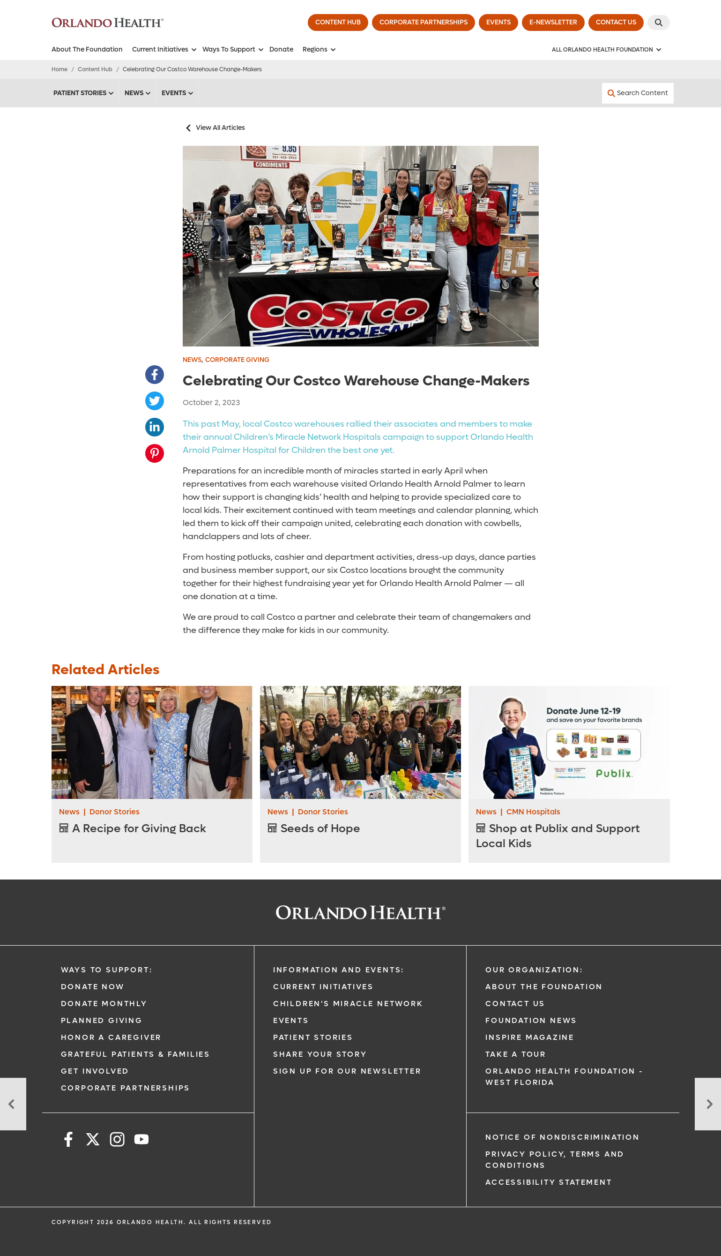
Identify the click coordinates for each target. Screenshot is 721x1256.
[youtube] (141, 1141)
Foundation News (531, 1020)
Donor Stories (114, 812)
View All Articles (214, 128)
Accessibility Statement (548, 1182)
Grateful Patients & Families (135, 1054)
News (138, 93)
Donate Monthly (104, 1003)
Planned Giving (102, 1020)
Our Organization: (534, 970)
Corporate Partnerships (126, 1088)
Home (59, 69)
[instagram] (117, 1141)
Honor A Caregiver (111, 1037)
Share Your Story (320, 1054)
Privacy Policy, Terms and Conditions (554, 1159)
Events (178, 93)
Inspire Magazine (529, 1037)
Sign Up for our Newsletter (347, 1071)
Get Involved (95, 1071)
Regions (320, 49)
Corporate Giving (237, 359)
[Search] (658, 22)
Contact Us (515, 1003)
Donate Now (93, 987)
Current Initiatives (165, 49)
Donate (281, 49)
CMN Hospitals (533, 812)
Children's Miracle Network (348, 1003)
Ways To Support (233, 49)
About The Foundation (87, 49)
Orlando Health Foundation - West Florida (564, 1076)
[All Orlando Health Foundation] (607, 49)
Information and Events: (338, 970)
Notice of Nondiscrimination (562, 1137)
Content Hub (95, 69)
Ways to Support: (107, 970)
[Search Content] (638, 93)
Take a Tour (515, 1054)
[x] (92, 1141)
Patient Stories (84, 93)
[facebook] (68, 1141)
